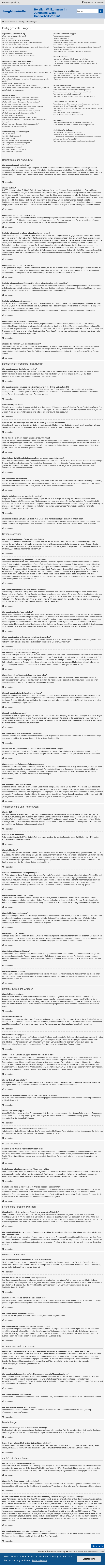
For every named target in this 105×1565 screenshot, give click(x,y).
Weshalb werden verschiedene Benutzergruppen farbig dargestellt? (77, 47)
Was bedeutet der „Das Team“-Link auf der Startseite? (72, 51)
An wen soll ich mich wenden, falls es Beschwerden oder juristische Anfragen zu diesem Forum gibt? (77, 138)
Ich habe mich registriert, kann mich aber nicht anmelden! (22, 42)
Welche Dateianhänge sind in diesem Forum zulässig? (73, 122)
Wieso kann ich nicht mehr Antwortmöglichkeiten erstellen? (23, 106)
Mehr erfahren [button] (39, 1560)
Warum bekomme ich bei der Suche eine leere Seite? (72, 92)
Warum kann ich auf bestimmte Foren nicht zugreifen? (21, 111)
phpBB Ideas (18, 1486)
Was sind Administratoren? (63, 36)
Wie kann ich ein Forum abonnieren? (66, 113)
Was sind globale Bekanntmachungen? (16, 143)
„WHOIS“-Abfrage (77, 1501)
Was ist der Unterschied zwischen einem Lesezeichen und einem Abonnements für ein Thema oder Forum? (76, 105)
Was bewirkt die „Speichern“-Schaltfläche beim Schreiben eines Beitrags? (24, 121)
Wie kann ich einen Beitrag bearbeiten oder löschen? (20, 100)
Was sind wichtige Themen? (12, 147)
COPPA (36, 238)
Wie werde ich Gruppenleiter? (64, 45)
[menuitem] (17, 2)
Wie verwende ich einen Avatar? (13, 83)
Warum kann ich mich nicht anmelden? (15, 45)
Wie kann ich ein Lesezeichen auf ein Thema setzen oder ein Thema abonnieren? (78, 109)
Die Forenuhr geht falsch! (11, 70)
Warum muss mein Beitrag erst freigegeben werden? (20, 124)
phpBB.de (24, 448)
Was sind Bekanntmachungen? (13, 145)
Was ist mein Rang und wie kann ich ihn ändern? (19, 85)
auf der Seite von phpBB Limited (34, 1471)
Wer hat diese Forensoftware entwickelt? (68, 132)
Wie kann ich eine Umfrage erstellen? (15, 104)
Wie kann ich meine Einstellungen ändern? (17, 63)
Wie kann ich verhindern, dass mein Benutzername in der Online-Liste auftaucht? (26, 67)
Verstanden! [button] (89, 1559)
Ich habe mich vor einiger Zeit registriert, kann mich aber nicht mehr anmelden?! (26, 48)
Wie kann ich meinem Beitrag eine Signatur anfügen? (21, 102)
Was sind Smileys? (9, 138)
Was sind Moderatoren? (62, 38)
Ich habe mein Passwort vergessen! (14, 51)
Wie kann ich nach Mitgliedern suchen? (67, 94)
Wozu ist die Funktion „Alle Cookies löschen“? (18, 56)
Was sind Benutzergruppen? (63, 40)
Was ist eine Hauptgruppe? (63, 49)
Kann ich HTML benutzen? (11, 136)
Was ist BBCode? (8, 134)
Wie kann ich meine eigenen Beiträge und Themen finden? (74, 96)
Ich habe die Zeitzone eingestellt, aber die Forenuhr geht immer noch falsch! (26, 73)
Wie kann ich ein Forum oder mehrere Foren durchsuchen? (74, 87)
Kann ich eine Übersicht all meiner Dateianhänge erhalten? (74, 125)
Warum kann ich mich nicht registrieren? (16, 40)
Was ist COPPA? (8, 38)
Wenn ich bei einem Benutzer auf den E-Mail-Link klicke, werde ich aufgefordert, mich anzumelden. (25, 89)
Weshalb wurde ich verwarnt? (12, 115)
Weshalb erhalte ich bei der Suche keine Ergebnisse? (72, 90)
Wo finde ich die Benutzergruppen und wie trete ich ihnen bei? (75, 42)
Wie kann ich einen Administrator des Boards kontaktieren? (74, 141)
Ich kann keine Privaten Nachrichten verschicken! (71, 59)
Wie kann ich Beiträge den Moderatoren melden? (19, 117)
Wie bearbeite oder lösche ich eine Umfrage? (18, 108)
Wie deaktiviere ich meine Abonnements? (68, 115)
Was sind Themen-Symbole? (12, 151)
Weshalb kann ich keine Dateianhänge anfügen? (19, 113)
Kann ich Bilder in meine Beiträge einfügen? (17, 140)
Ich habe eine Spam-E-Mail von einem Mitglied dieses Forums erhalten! (75, 64)
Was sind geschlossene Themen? (14, 149)
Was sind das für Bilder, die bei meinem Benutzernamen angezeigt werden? (25, 80)
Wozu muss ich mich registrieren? (14, 36)
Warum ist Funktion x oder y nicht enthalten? (69, 134)
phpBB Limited (7, 448)
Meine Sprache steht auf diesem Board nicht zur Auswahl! (22, 77)
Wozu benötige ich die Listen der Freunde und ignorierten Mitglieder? (78, 73)
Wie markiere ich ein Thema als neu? (15, 126)
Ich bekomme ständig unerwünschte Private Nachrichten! (74, 61)
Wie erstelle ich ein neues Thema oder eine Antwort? (20, 97)
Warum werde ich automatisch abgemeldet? (17, 54)
